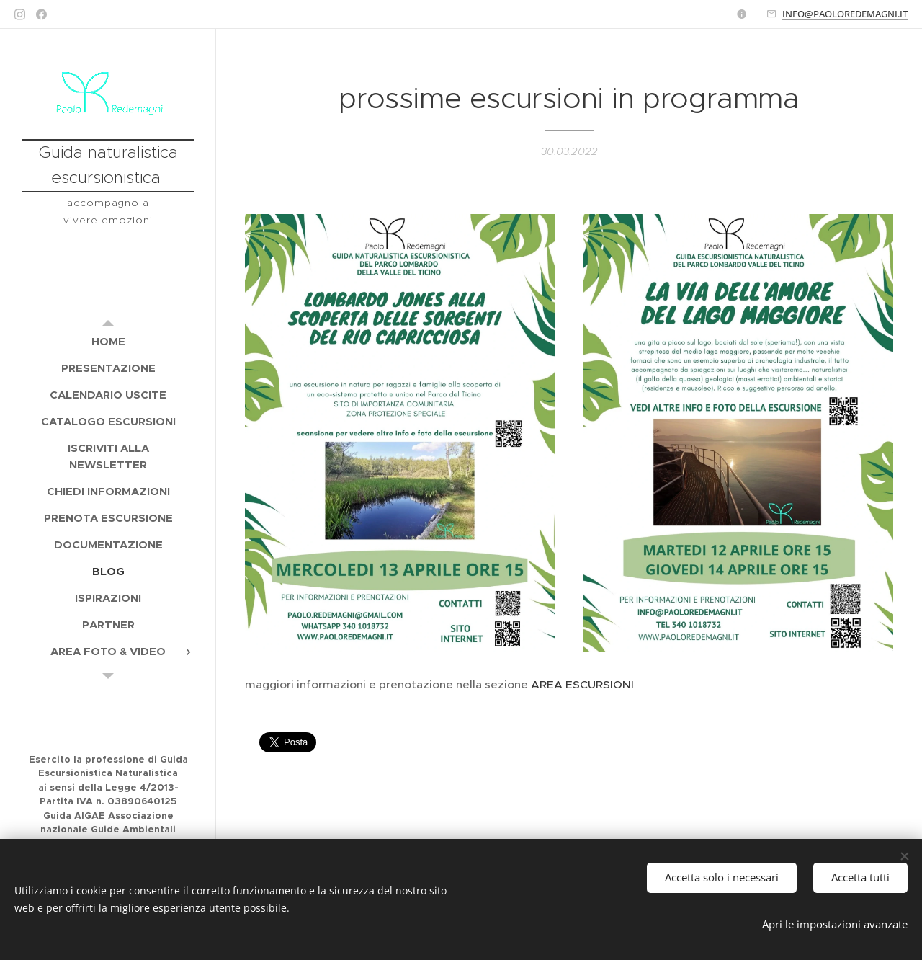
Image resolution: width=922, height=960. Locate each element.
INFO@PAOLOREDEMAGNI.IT (845, 13)
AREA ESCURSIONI (582, 684)
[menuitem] (108, 341)
